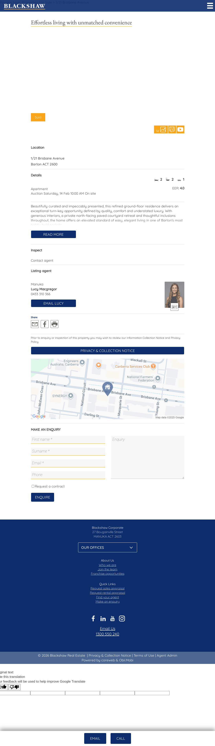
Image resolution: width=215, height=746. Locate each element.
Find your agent (107, 597)
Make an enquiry (108, 601)
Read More (53, 234)
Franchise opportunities (107, 574)
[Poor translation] (14, 687)
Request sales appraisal (107, 588)
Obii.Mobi (126, 660)
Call (120, 738)
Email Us (107, 628)
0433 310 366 (40, 294)
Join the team (107, 569)
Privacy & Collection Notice (107, 350)
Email (95, 738)
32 (157, 130)
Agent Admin (167, 655)
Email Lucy (53, 303)
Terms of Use (144, 655)
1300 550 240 (107, 633)
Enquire (42, 497)
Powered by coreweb (98, 660)
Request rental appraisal (107, 593)
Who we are (107, 565)
